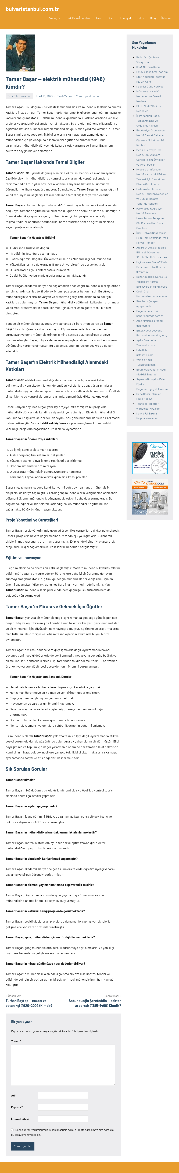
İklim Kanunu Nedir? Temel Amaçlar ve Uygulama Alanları (148, 120)
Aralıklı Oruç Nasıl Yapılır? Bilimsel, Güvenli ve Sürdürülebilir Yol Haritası (151, 252)
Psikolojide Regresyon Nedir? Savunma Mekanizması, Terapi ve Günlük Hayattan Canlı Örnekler (150, 218)
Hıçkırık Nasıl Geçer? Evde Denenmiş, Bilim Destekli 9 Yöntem (151, 266)
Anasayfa (54, 18)
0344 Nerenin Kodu (148, 66)
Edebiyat (125, 18)
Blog (153, 18)
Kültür (140, 18)
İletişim (166, 18)
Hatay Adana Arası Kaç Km (152, 71)
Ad (13, 1095)
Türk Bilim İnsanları (78, 18)
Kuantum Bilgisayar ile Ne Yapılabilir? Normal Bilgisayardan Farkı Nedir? (151, 281)
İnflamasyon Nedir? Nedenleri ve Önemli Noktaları (148, 96)
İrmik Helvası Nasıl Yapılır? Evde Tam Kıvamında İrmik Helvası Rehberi (152, 237)
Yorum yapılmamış (87, 96)
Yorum (16, 1041)
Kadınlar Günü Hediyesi (150, 86)
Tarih (99, 18)
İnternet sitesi (20, 1119)
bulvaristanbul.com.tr (32, 8)
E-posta (17, 1107)
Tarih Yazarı (64, 96)
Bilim (111, 18)
